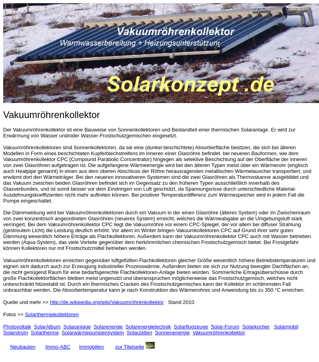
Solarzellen (139, 333)
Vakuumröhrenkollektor (219, 333)
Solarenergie (108, 327)
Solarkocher (256, 327)
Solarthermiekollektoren (52, 314)
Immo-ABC (58, 347)
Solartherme (45, 333)
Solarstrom (15, 333)
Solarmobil (286, 327)
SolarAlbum (47, 327)
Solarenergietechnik (148, 327)
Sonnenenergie (172, 333)
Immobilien (91, 347)
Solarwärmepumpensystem (93, 333)
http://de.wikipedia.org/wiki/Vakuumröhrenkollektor (107, 302)
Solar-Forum (225, 327)
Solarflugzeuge (191, 327)
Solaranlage (77, 327)
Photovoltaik (17, 327)
